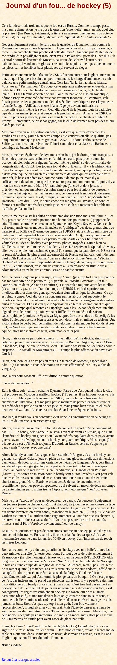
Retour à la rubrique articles (21, 659)
